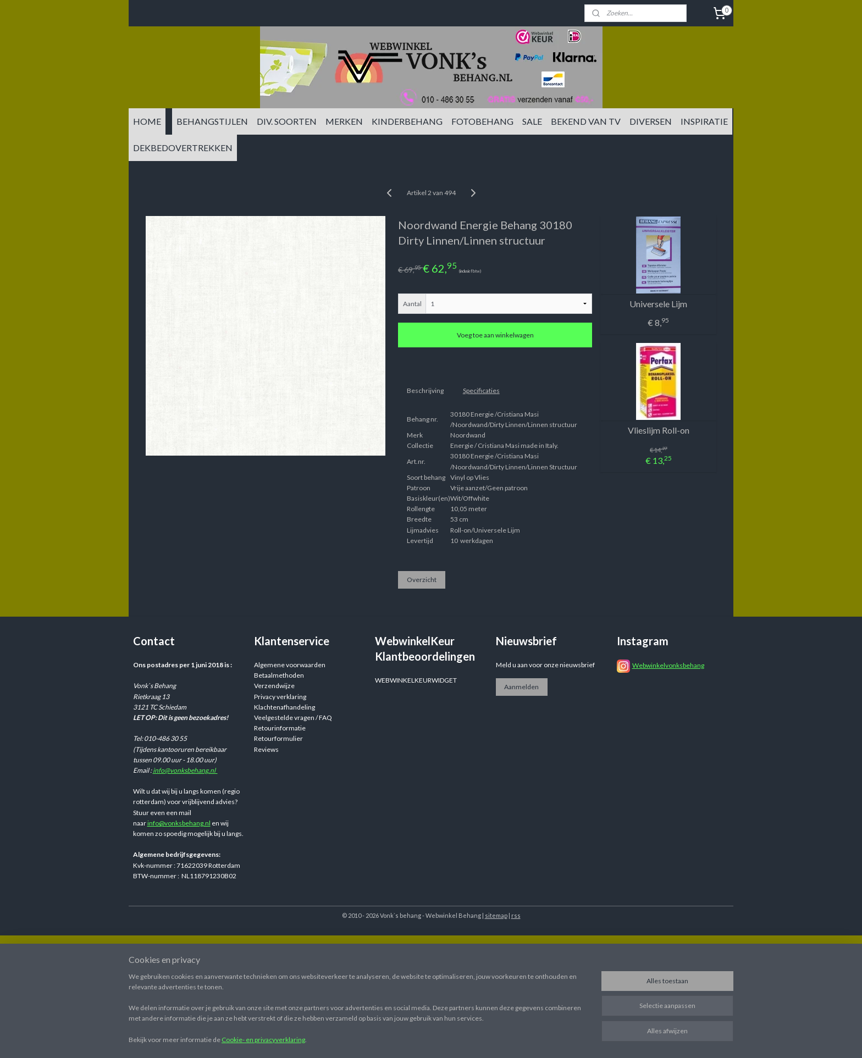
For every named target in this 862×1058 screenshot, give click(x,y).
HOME (147, 121)
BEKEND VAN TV (586, 121)
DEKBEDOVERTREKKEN (183, 147)
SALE (532, 121)
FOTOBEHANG (482, 121)
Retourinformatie (280, 728)
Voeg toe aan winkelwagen (495, 335)
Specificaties (481, 390)
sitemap (496, 915)
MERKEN (344, 121)
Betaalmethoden (279, 675)
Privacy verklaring (280, 697)
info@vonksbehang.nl (185, 770)
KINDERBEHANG (407, 121)
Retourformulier (278, 738)
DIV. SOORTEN (287, 121)
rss (516, 915)
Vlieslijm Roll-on (658, 430)
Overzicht (421, 579)
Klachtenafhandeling (284, 707)
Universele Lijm (658, 303)
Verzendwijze (274, 686)
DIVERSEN (650, 121)
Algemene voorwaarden (289, 665)
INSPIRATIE (704, 121)
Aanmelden (521, 687)
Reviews (266, 749)
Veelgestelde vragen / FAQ (293, 717)
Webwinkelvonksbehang (668, 665)
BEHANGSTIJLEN (212, 121)
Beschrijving (425, 390)
